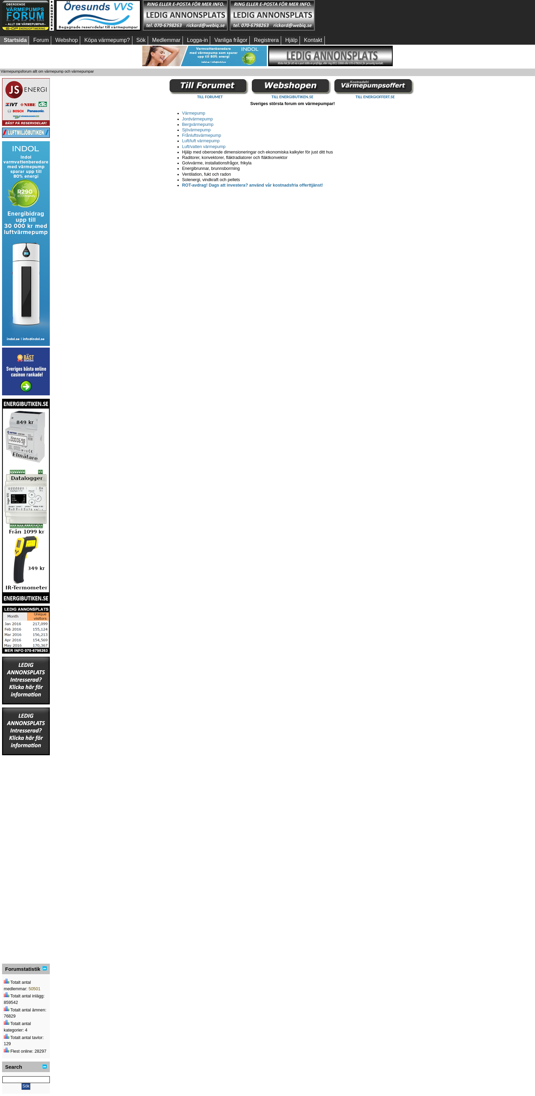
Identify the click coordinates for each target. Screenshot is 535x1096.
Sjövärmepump (196, 130)
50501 (35, 989)
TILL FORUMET (210, 96)
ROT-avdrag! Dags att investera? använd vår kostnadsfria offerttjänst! (252, 185)
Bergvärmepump (198, 124)
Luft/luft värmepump (201, 140)
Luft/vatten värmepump (204, 146)
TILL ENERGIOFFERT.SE (375, 96)
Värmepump (193, 113)
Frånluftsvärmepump (201, 135)
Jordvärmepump (197, 119)
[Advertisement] (359, 15)
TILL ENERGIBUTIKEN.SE (292, 96)
